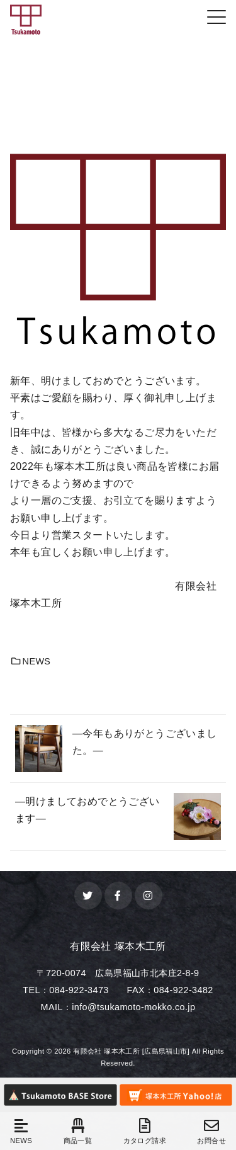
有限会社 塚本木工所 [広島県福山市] (131, 1051)
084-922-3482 (183, 990)
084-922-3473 (78, 990)
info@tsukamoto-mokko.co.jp (133, 1007)
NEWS (30, 661)
